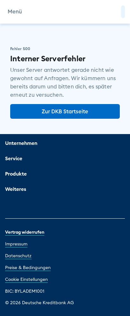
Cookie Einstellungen (26, 279)
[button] (123, 11)
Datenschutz (18, 256)
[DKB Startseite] (65, 11)
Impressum (16, 244)
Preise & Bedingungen (28, 267)
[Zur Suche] (113, 11)
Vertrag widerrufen (24, 232)
